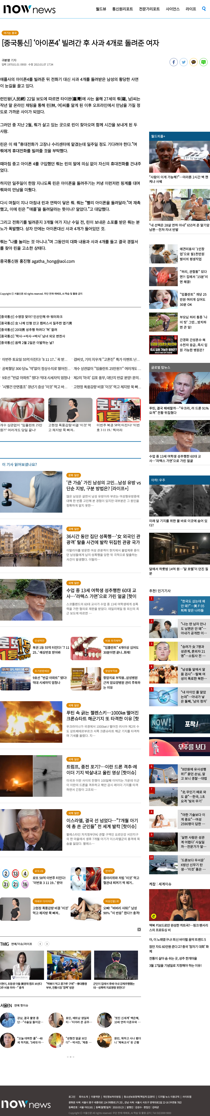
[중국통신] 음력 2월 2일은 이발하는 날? (27, 342)
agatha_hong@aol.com (53, 261)
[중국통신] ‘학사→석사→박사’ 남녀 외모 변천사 (32, 336)
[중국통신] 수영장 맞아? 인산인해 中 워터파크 (31, 316)
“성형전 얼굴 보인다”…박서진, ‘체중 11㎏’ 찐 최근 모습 (78, 1042)
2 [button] (70, 1057)
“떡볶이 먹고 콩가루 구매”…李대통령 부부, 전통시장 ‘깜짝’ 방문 (112, 986)
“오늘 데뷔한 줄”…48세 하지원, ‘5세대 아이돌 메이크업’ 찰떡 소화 (30, 1042)
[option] (66, 971)
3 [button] (73, 1057)
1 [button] (68, 1057)
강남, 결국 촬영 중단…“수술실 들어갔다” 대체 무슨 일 (28, 1022)
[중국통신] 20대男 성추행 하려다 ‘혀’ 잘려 (28, 329)
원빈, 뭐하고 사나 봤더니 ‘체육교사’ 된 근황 (127, 1040)
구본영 (6, 60)
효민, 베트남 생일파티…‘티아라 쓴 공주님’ (77, 1022)
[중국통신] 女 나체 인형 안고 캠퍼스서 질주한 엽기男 (36, 323)
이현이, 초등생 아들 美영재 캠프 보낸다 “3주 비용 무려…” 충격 (66, 986)
